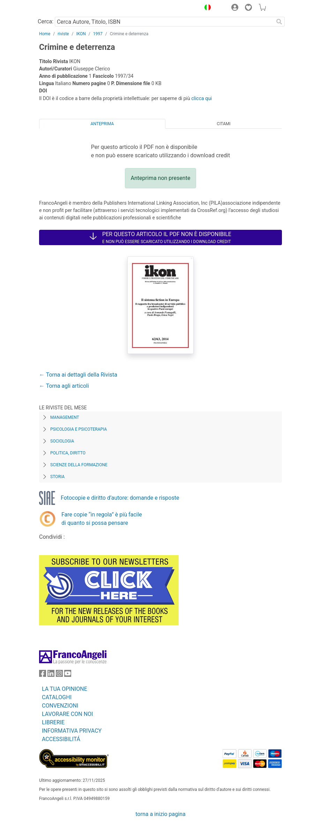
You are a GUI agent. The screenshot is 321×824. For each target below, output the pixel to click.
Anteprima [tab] (102, 123)
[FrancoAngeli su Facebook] (42, 675)
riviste (63, 33)
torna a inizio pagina (160, 814)
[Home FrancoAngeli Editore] (62, 8)
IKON (80, 33)
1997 (98, 33)
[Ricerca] (279, 22)
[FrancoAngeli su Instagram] (59, 675)
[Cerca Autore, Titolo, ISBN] (164, 22)
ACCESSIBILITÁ (61, 739)
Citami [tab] (223, 123)
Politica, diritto (67, 453)
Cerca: (45, 21)
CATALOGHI (57, 697)
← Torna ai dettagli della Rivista (78, 374)
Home (44, 33)
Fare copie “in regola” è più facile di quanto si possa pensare (101, 518)
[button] (205, 8)
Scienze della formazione (78, 464)
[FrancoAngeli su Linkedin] (50, 675)
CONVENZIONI (60, 705)
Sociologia (62, 441)
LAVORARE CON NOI (67, 714)
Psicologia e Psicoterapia (78, 429)
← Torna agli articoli (64, 386)
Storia (57, 476)
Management (64, 417)
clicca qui (201, 98)
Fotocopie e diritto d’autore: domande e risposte (120, 497)
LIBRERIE (53, 722)
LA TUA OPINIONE (64, 689)
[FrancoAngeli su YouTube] (67, 675)
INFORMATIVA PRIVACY (72, 730)
